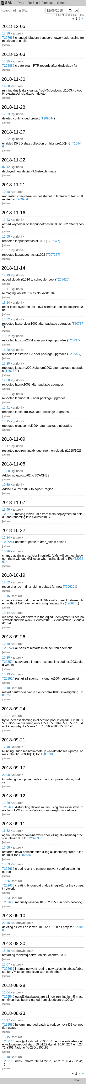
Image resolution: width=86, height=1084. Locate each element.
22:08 (6, 774)
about (77, 1080)
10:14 (6, 612)
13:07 (6, 964)
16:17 (6, 1020)
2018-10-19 (13, 575)
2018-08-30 (13, 943)
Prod (21, 2)
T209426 (62, 279)
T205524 (8, 648)
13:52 (6, 319)
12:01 (6, 394)
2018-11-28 (13, 107)
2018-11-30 (13, 79)
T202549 (8, 996)
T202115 (8, 1041)
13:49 (6, 509)
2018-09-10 (13, 915)
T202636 (8, 807)
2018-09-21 (13, 739)
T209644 (48, 118)
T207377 (53, 241)
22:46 (6, 922)
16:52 (6, 830)
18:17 (6, 446)
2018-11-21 (13, 184)
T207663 (8, 37)
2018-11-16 (13, 212)
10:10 (6, 688)
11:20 (6, 802)
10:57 (6, 716)
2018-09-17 (13, 767)
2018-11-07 (13, 502)
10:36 (6, 881)
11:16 (6, 596)
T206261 (8, 542)
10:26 (6, 551)
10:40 (6, 643)
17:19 (6, 275)
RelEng (33, 2)
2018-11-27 (13, 132)
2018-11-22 (13, 159)
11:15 (6, 421)
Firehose (47, 2)
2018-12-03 (13, 54)
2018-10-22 (13, 530)
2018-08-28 (13, 985)
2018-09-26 (13, 636)
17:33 (6, 114)
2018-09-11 (13, 823)
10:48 (6, 191)
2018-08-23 (13, 1013)
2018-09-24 (13, 708)
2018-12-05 (13, 26)
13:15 (6, 1037)
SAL (6, 3)
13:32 (6, 139)
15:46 (6, 950)
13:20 (6, 349)
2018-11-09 (13, 439)
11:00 (6, 471)
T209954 (22, 199)
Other (61, 2)
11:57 (6, 250)
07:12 (6, 167)
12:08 (6, 236)
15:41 (6, 289)
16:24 (6, 537)
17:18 (6, 747)
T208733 (8, 514)
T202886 (8, 65)
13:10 (6, 1057)
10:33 (6, 898)
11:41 (6, 407)
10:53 (6, 864)
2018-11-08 (13, 464)
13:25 (6, 61)
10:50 (6, 484)
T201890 (46, 754)
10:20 (6, 657)
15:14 (6, 302)
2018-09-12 (13, 795)
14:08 (6, 86)
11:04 (6, 992)
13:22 (6, 336)
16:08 (6, 847)
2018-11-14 (13, 268)
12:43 (6, 219)
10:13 (6, 674)
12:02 (6, 582)
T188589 (8, 1024)
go (76, 10)
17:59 (6, 33)
